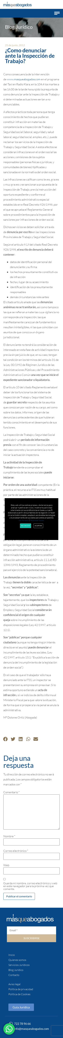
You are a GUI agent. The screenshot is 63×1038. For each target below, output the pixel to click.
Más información (23, 520)
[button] (57, 13)
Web (6, 865)
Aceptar (38, 525)
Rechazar (25, 525)
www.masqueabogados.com (23, 79)
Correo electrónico (15, 850)
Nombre (9, 836)
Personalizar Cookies (37, 520)
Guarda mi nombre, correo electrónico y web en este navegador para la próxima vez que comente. (30, 886)
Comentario (11, 792)
